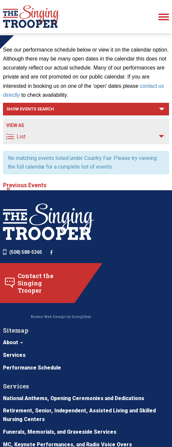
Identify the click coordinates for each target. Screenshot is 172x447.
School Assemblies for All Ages (44, 416)
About (128, 233)
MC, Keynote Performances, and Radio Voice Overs (69, 404)
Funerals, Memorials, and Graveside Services (61, 391)
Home (9, 38)
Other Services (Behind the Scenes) (49, 429)
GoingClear (77, 332)
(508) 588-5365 (22, 266)
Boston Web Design (44, 332)
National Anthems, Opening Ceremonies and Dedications (75, 357)
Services (129, 246)
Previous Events (24, 200)
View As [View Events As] (15, 139)
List (16, 150)
